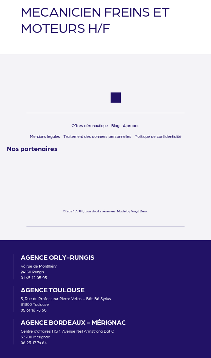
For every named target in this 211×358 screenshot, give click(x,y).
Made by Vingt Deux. (132, 211)
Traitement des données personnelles (97, 136)
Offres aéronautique (90, 125)
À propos (131, 125)
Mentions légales (45, 136)
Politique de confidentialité (158, 136)
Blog (115, 125)
